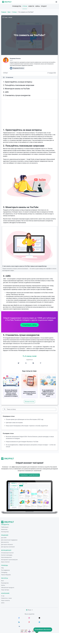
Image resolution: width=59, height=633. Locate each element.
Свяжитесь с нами (6, 598)
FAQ (2, 568)
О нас (2, 596)
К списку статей (29, 356)
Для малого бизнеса (7, 544)
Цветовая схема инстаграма (14, 422)
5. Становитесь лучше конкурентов (16, 95)
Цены (2, 602)
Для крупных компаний (8, 546)
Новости (31, 6)
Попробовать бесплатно (43, 629)
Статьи (24, 6)
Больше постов (29, 401)
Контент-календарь (6, 555)
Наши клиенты (5, 600)
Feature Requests (6, 574)
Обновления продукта (7, 587)
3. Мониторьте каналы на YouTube (16, 89)
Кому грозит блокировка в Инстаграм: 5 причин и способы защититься (27, 425)
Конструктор (5, 531)
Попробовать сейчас (29, 325)
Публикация (4, 527)
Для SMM (3, 537)
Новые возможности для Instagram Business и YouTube (29, 393)
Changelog (4, 572)
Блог (9, 12)
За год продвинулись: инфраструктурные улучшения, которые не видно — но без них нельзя (47, 393)
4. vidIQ (6, 92)
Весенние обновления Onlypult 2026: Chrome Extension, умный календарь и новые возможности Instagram (11, 393)
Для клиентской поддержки (9, 540)
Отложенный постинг (7, 552)
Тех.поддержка (5, 570)
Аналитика (4, 529)
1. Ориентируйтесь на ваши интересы (17, 82)
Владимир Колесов (15, 58)
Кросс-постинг (5, 562)
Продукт (44, 6)
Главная (3, 12)
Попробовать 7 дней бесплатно (29, 475)
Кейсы (37, 6)
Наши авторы (5, 590)
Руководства (16, 6)
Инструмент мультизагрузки (9, 559)
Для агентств (5, 542)
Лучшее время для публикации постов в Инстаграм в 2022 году (24, 419)
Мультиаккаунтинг (6, 557)
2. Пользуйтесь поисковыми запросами (18, 85)
